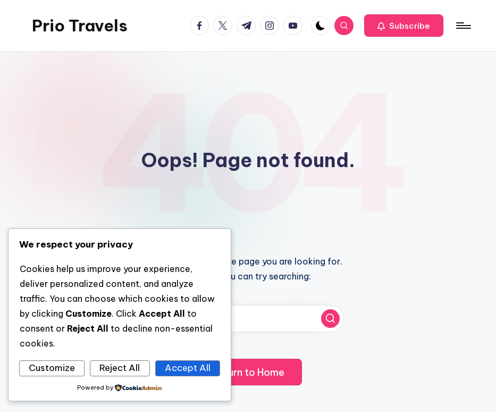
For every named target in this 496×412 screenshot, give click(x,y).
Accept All (188, 368)
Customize (52, 368)
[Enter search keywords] (248, 318)
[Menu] (462, 25)
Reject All (119, 368)
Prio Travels (80, 25)
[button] (403, 25)
